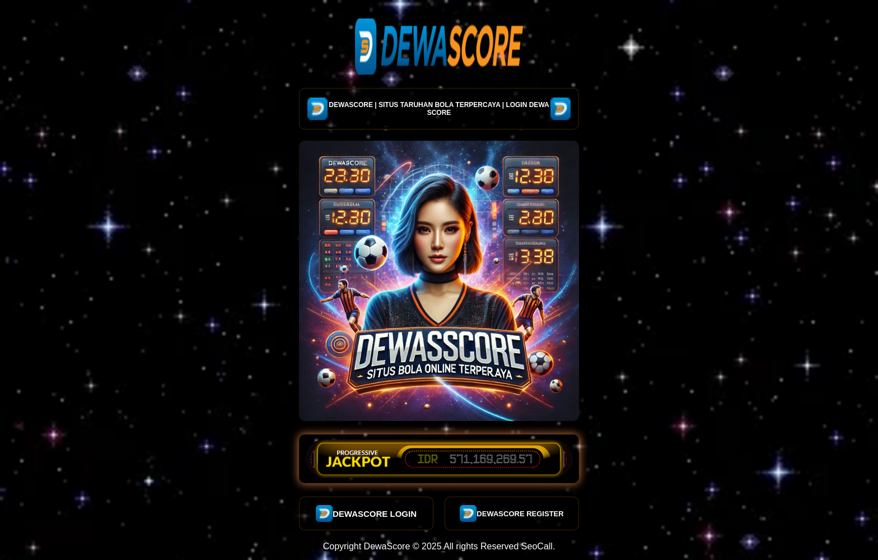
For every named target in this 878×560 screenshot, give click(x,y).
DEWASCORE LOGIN (366, 513)
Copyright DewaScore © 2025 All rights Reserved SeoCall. (439, 546)
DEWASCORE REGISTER (511, 513)
